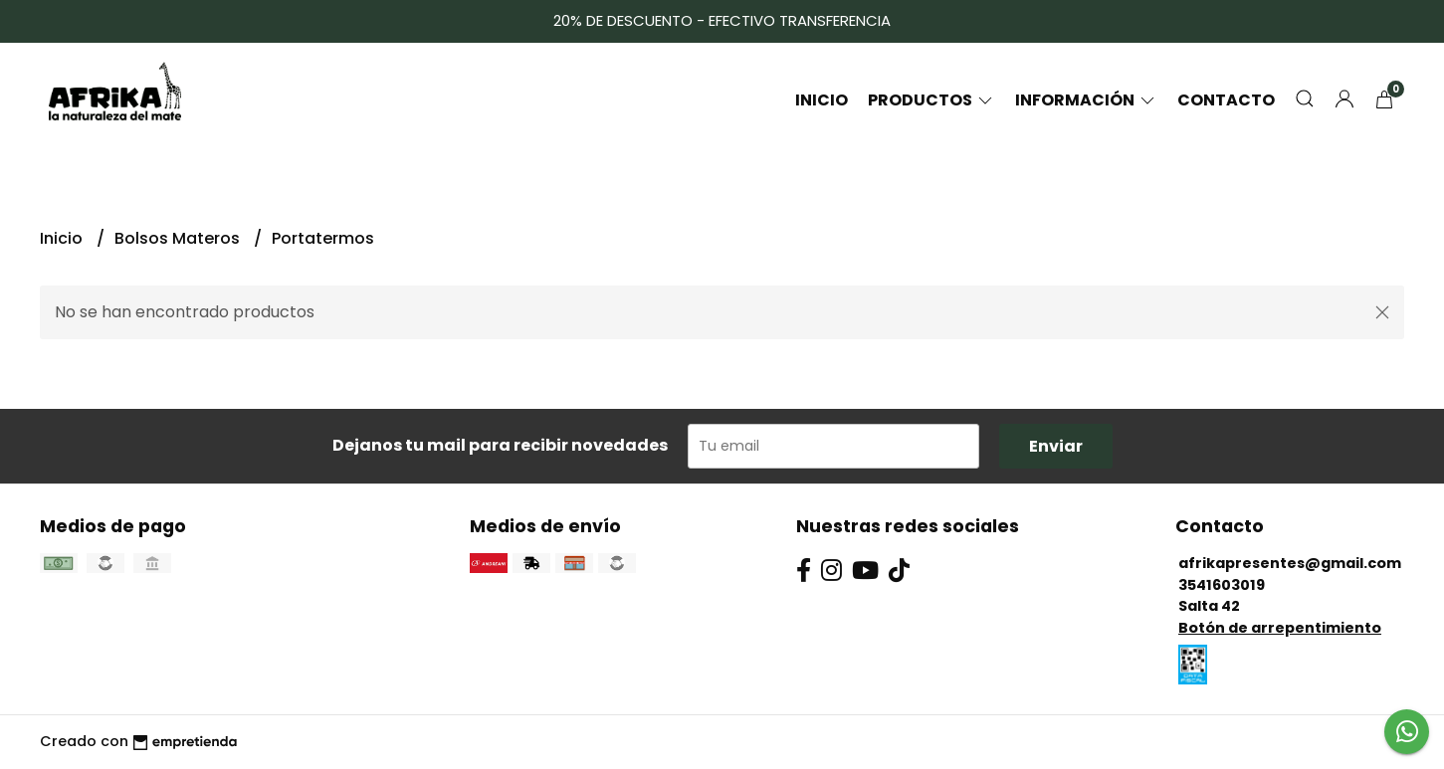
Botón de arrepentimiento (1279, 628)
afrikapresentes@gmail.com (1289, 563)
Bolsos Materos (179, 238)
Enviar (1056, 446)
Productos (931, 100)
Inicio (821, 100)
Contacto (1226, 100)
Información (1086, 100)
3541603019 (1221, 585)
